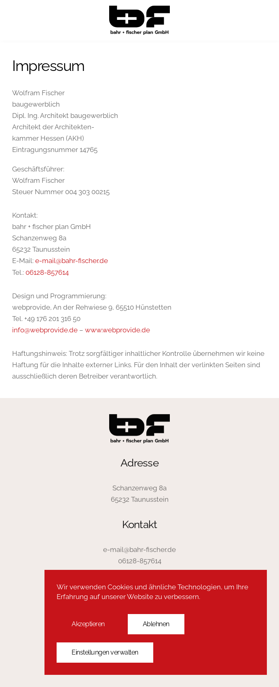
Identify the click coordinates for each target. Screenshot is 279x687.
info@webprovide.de (45, 330)
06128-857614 (47, 272)
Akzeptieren (88, 624)
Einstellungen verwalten (105, 652)
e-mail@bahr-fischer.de (71, 261)
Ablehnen (156, 624)
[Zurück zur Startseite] (139, 20)
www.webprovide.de (117, 330)
